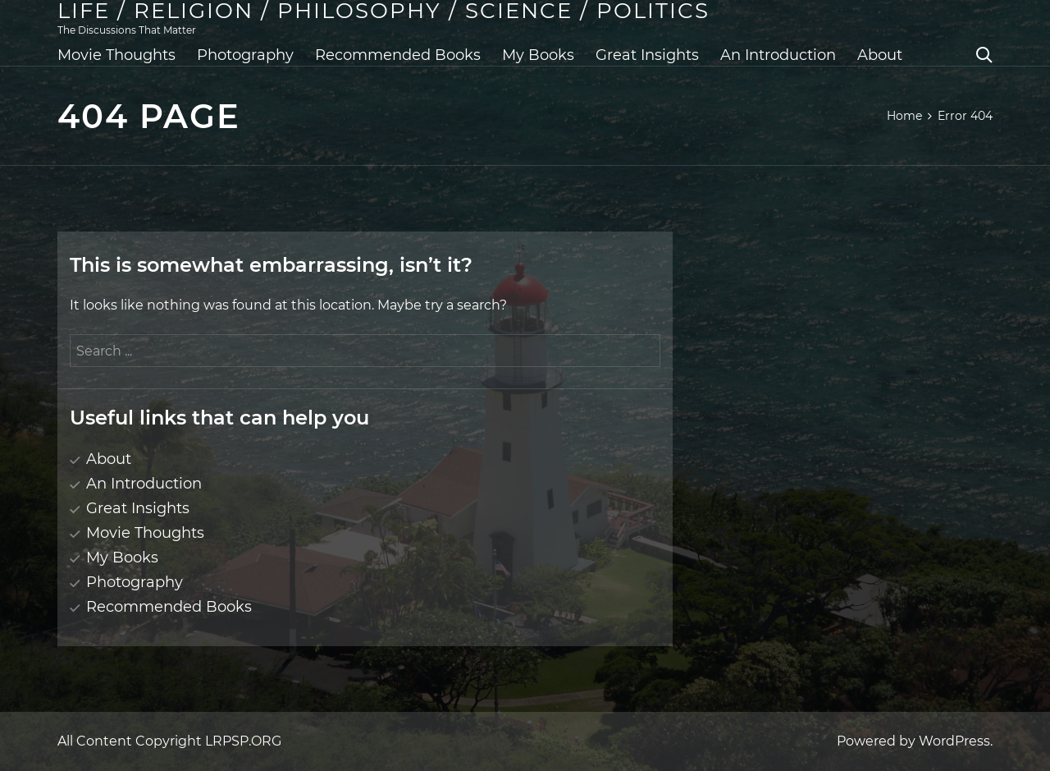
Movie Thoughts (116, 55)
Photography (245, 55)
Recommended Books (398, 55)
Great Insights (647, 55)
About (879, 55)
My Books (538, 55)
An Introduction (778, 55)
